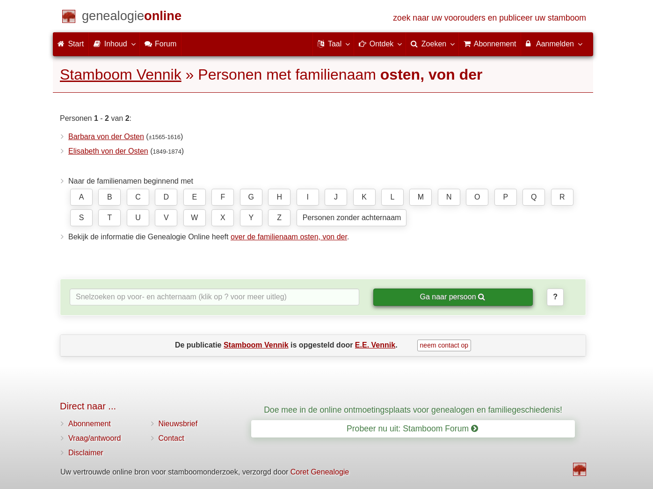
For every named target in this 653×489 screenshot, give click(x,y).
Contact (171, 438)
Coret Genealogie (319, 472)
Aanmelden (553, 43)
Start (71, 44)
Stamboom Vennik (120, 74)
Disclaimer (85, 453)
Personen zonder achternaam (352, 218)
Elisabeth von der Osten (108, 151)
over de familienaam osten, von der (289, 237)
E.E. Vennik (375, 345)
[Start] (131, 18)
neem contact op (444, 345)
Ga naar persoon (452, 297)
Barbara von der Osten (106, 137)
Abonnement (89, 424)
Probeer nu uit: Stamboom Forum (412, 428)
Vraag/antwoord (94, 438)
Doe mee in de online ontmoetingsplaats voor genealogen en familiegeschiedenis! (413, 410)
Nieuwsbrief (178, 424)
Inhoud (114, 43)
